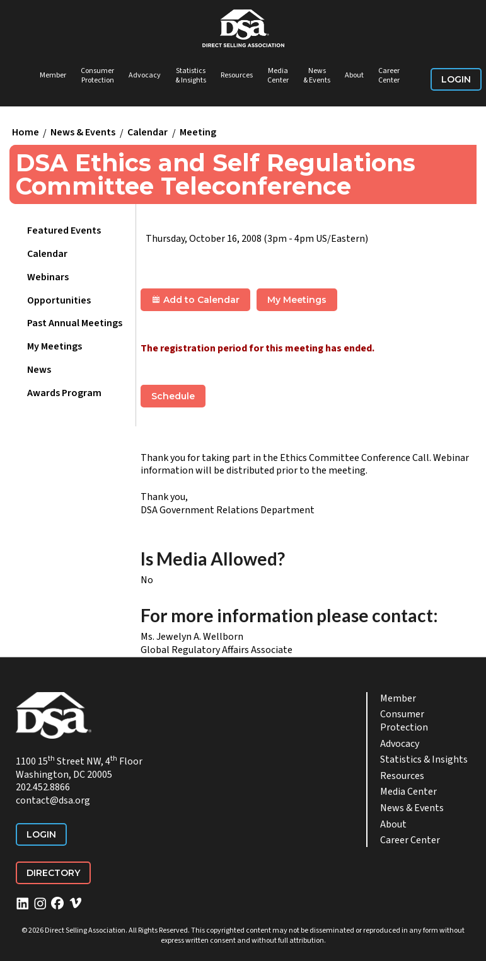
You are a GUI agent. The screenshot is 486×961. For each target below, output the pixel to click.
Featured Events (64, 230)
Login (456, 79)
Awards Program (64, 393)
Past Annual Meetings (74, 323)
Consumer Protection (97, 75)
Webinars (48, 277)
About (354, 75)
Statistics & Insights (190, 75)
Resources (237, 75)
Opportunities (59, 300)
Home (25, 133)
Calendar (147, 133)
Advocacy (145, 75)
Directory (53, 873)
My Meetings (54, 346)
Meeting (198, 133)
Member (53, 75)
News (39, 370)
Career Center (389, 75)
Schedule (173, 396)
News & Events (316, 75)
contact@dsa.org (53, 800)
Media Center (278, 75)
